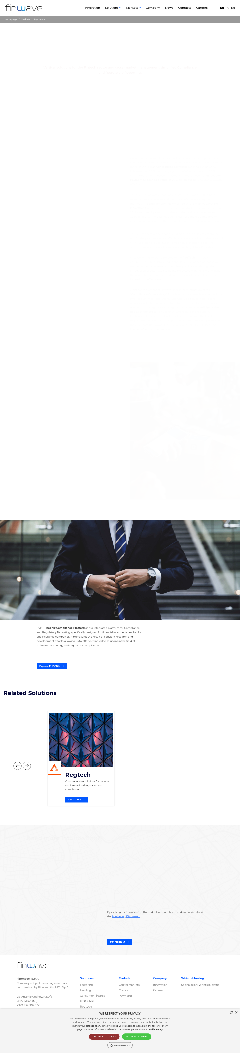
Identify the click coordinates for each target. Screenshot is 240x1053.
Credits (123, 1002)
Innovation (92, 7)
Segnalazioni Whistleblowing (200, 997)
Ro (233, 7)
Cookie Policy (155, 1029)
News (169, 7)
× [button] (236, 1012)
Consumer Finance (92, 1008)
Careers (202, 7)
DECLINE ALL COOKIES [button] (104, 1036)
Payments (125, 1008)
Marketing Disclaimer (126, 929)
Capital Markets (129, 997)
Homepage (10, 19)
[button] (120, 1045)
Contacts (184, 7)
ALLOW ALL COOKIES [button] (137, 1036)
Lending (85, 1002)
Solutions (111, 7)
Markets (132, 7)
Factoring (86, 997)
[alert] (120, 1031)
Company (153, 7)
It (227, 7)
